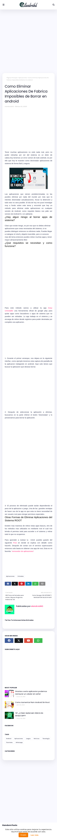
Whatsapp (19, 742)
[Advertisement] (28, 41)
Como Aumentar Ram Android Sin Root (32, 702)
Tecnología (46, 738)
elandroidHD (9, 106)
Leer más (34, 835)
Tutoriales (9, 742)
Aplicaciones (23, 77)
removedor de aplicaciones (22, 551)
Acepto (23, 835)
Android (8, 738)
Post (15, 543)
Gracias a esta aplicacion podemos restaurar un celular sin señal (31, 692)
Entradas (21, 576)
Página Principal (12, 77)
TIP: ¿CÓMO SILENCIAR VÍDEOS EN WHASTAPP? (29, 714)
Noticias (36, 738)
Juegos (28, 738)
